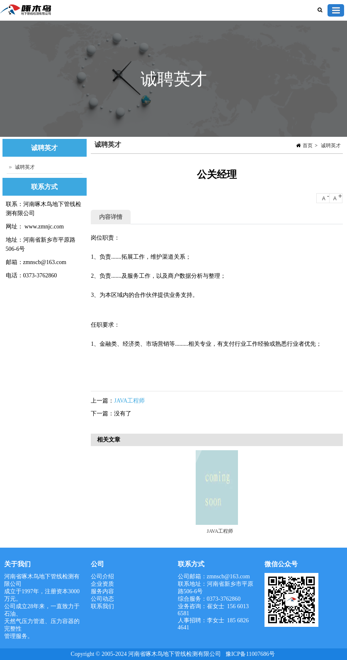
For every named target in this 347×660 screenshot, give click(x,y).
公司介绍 (102, 576)
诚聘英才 (331, 145)
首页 (308, 145)
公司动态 (102, 599)
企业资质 (102, 584)
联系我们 (102, 606)
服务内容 (102, 591)
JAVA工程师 (129, 401)
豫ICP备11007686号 (250, 654)
